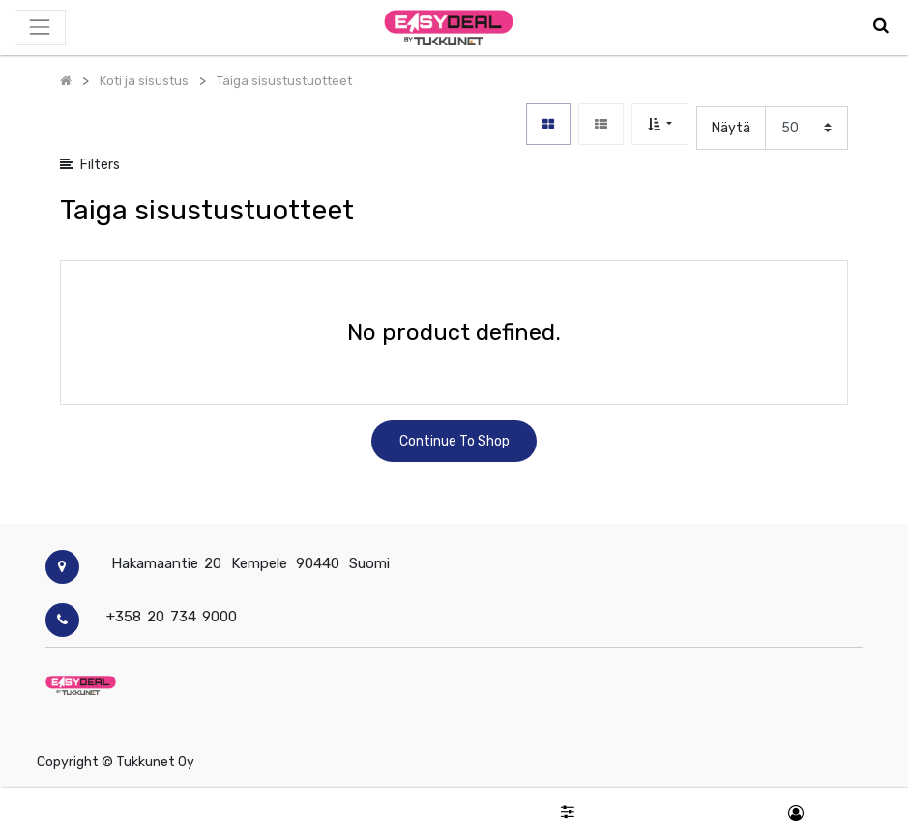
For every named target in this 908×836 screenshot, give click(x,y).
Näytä (731, 128)
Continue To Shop (454, 441)
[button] (659, 124)
